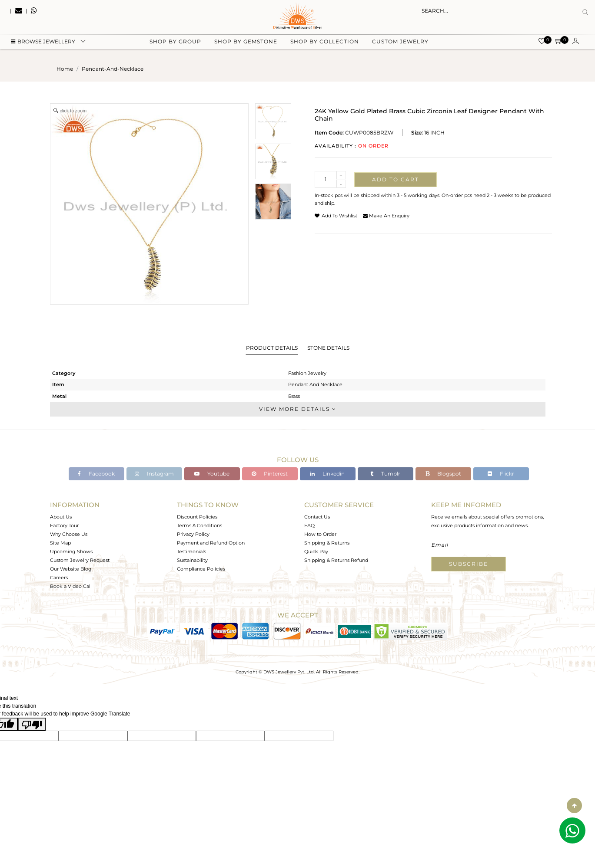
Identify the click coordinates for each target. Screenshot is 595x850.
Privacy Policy (193, 534)
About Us (61, 517)
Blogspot (443, 473)
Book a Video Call (71, 586)
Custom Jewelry (400, 43)
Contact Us (317, 517)
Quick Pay (316, 551)
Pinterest (270, 473)
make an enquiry (386, 216)
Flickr (501, 473)
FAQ (309, 525)
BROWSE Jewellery (43, 43)
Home (65, 69)
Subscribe (468, 564)
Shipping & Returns (326, 543)
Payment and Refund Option (211, 543)
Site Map (60, 543)
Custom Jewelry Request (80, 560)
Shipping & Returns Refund (336, 560)
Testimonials (191, 551)
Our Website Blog (71, 569)
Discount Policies (197, 517)
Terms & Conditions (199, 525)
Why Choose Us (68, 534)
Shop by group (175, 43)
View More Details (297, 409)
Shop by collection (324, 43)
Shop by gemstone (245, 43)
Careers (59, 577)
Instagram (154, 473)
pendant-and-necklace (112, 69)
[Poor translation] (32, 724)
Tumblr (385, 473)
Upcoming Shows (71, 551)
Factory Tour (64, 525)
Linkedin (327, 473)
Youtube (211, 473)
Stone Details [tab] (328, 348)
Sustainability (192, 560)
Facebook (96, 473)
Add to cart (395, 179)
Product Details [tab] (272, 348)
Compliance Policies (201, 569)
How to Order (320, 534)
